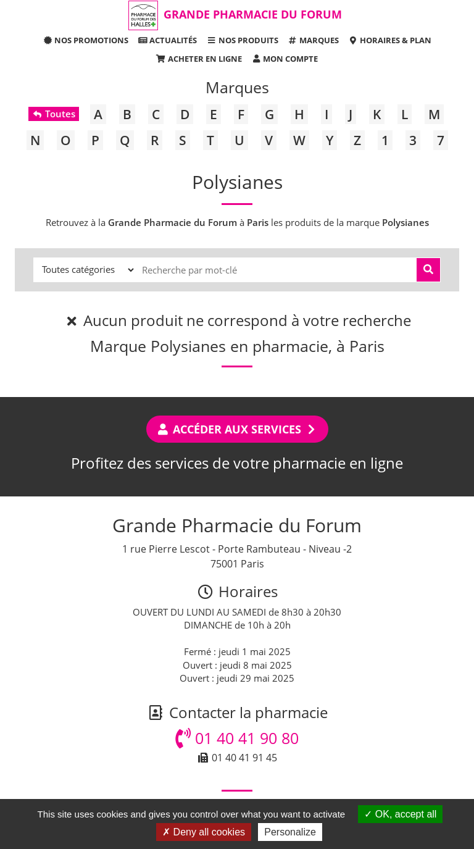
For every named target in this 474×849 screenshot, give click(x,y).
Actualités (167, 40)
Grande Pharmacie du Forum (253, 14)
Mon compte (284, 58)
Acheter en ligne (199, 58)
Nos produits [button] (242, 40)
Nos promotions (85, 40)
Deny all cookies (203, 832)
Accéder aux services (237, 429)
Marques (313, 40)
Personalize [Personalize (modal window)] (290, 832)
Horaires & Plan (389, 40)
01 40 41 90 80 (237, 737)
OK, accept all (400, 814)
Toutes (53, 113)
